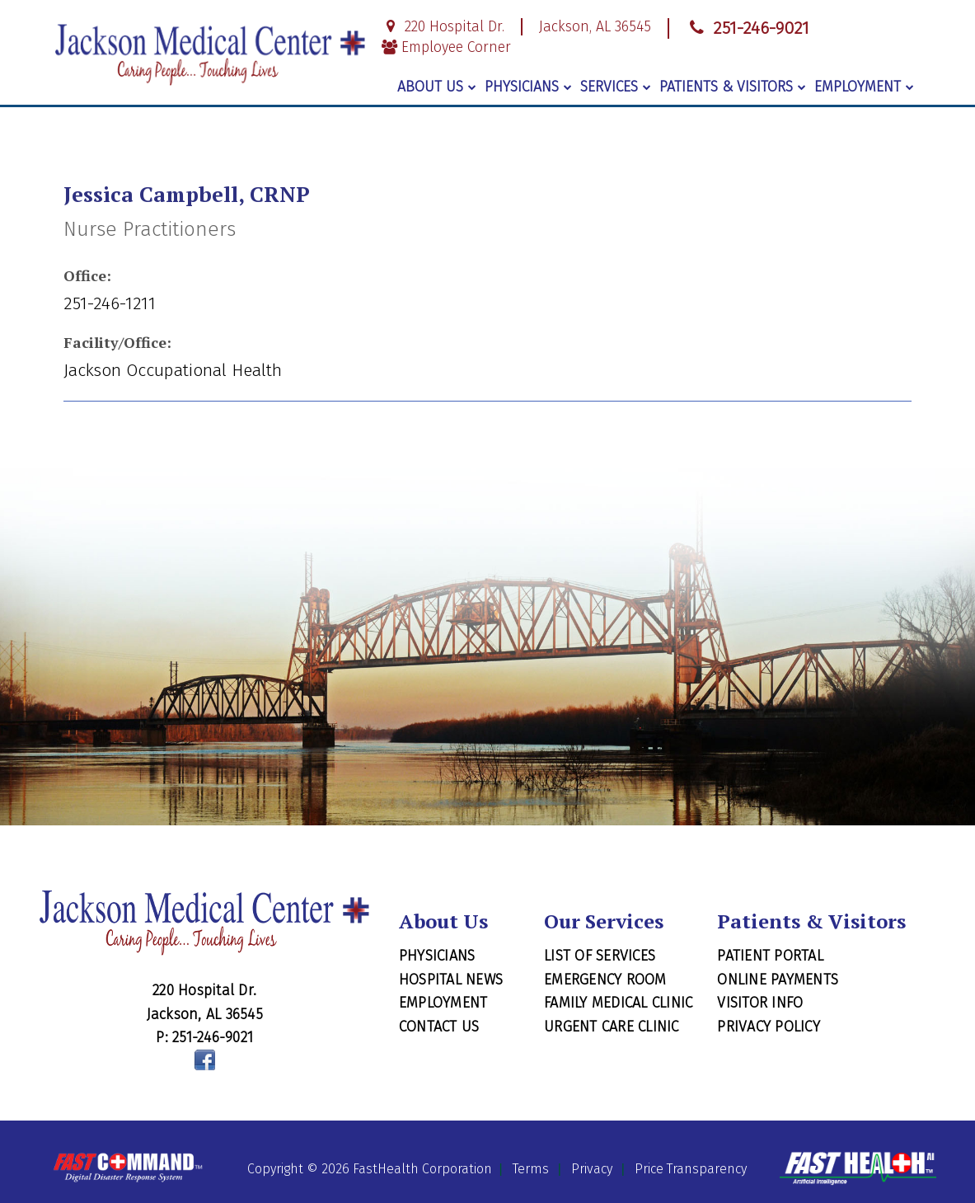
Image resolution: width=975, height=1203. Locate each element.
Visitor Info (760, 1003)
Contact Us (439, 1026)
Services (615, 87)
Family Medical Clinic (618, 1003)
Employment (864, 87)
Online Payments (777, 979)
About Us (436, 87)
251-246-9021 (747, 28)
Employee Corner (446, 47)
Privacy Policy (768, 1026)
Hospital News (451, 979)
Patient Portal (770, 956)
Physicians (528, 87)
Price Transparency (691, 1169)
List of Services (599, 956)
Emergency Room (605, 979)
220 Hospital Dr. (443, 26)
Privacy (591, 1169)
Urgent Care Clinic (611, 1026)
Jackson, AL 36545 (595, 26)
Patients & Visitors (732, 87)
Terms (531, 1169)
